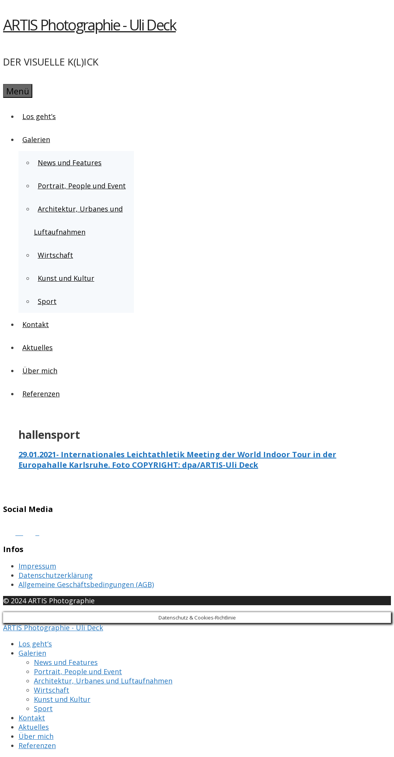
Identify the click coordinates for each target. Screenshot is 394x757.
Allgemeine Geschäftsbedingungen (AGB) (86, 584)
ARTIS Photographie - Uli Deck (89, 25)
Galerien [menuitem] (32, 653)
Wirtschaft (55, 255)
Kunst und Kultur (66, 278)
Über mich (39, 370)
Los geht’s (39, 116)
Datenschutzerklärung (55, 575)
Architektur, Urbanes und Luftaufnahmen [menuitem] (103, 680)
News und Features (70, 162)
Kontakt (35, 324)
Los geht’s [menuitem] (35, 643)
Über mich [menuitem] (35, 736)
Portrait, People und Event (82, 185)
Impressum (37, 566)
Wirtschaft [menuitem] (51, 690)
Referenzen (41, 393)
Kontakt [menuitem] (31, 717)
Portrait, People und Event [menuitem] (78, 671)
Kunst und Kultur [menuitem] (62, 699)
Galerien (36, 139)
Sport (47, 301)
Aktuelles (37, 347)
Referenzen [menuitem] (37, 745)
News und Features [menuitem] (66, 662)
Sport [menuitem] (43, 708)
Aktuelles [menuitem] (33, 727)
